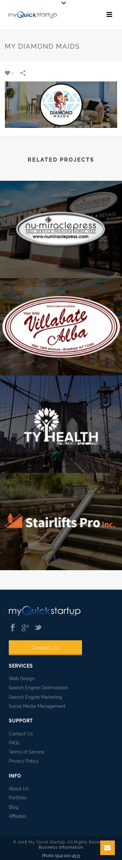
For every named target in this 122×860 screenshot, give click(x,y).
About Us (19, 788)
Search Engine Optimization (38, 687)
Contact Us (45, 647)
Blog (14, 807)
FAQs (14, 742)
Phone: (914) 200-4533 (61, 856)
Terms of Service (26, 752)
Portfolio (18, 797)
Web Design (22, 678)
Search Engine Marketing (35, 697)
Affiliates (17, 816)
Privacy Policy (24, 761)
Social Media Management (37, 706)
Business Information (61, 847)
